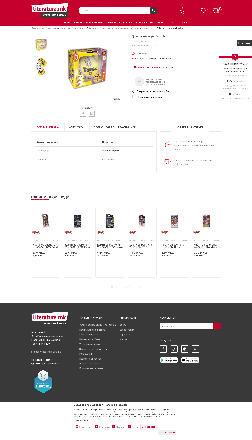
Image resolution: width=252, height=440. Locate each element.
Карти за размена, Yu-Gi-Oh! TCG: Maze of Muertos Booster (77, 246)
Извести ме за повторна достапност (152, 58)
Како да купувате (88, 333)
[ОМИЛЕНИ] (203, 9)
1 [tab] (112, 285)
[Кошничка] (217, 9)
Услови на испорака (90, 343)
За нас (123, 324)
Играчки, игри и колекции (73, 28)
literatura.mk (37, 28)
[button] (176, 91)
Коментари (76, 126)
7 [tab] (140, 285)
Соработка (125, 333)
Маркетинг (121, 427)
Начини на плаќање (89, 338)
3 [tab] (121, 285)
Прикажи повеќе (81, 420)
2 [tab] (116, 285)
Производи (52, 28)
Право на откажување (91, 367)
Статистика (104, 427)
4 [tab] (126, 285)
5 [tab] (130, 285)
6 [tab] (135, 285)
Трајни (135, 427)
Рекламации (86, 353)
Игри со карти (149, 28)
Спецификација (48, 126)
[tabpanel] (45, 241)
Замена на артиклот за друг (94, 348)
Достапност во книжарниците (115, 126)
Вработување (127, 329)
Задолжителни (86, 427)
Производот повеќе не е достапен (155, 67)
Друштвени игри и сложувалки (124, 28)
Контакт (124, 338)
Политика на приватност (93, 329)
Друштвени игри (96, 28)
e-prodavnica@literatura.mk (235, 98)
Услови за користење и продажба (97, 324)
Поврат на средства (90, 358)
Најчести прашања (89, 362)
